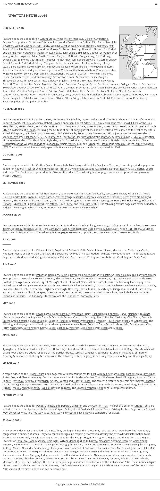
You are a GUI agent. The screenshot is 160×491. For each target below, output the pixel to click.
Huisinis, (92, 289)
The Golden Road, (66, 278)
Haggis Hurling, (93, 437)
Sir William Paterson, (40, 42)
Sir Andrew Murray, (70, 49)
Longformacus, (11, 94)
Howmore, (67, 285)
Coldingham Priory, (98, 225)
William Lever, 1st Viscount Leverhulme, (58, 119)
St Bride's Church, (121, 274)
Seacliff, (96, 349)
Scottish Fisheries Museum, (64, 320)
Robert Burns (110, 451)
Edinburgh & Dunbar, (109, 352)
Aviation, (132, 455)
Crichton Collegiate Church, (32, 91)
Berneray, (73, 289)
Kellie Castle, (87, 250)
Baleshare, (8, 289)
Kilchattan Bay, (78, 228)
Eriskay (91, 257)
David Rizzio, (34, 66)
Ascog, (66, 228)
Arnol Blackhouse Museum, (134, 292)
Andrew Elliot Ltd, (100, 98)
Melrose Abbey (118, 356)
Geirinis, (65, 274)
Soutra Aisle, (10, 91)
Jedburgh (19, 101)
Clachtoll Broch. (82, 380)
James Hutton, (95, 126)
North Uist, (21, 289)
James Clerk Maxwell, (115, 126)
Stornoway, (50, 296)
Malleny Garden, (85, 377)
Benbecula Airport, (135, 285)
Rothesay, (17, 228)
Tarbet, (152, 377)
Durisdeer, (59, 84)
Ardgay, (29, 380)
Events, (83, 458)
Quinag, (7, 387)
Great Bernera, (55, 292)
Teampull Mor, (11, 278)
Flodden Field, (19, 197)
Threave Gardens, (13, 80)
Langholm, (17, 98)
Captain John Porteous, (43, 59)
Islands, (144, 458)
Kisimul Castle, (48, 327)
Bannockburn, (99, 313)
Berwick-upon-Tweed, (33, 94)
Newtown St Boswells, (63, 345)
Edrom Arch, (61, 165)
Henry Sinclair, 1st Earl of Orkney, (32, 444)
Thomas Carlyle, (56, 56)
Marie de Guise (88, 451)
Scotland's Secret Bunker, (33, 320)
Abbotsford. (141, 320)
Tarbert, (7, 292)
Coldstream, (118, 98)
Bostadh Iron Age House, (17, 282)
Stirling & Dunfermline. (44, 356)
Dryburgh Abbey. (142, 356)
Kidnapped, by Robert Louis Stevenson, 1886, (37, 133)
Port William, (41, 73)
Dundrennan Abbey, (41, 77)
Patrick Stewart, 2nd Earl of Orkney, (23, 63)
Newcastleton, (47, 98)
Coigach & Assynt (65, 409)
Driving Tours (36, 373)
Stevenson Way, (18, 412)
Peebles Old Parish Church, (112, 91)
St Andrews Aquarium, (73, 193)
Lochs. (11, 172)
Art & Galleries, (136, 168)
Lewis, (67, 292)
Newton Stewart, (23, 73)
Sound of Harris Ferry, (139, 289)
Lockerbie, (111, 87)
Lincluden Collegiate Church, (125, 84)
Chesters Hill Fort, (51, 349)
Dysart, (101, 345)
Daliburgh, (54, 274)
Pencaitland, (53, 405)
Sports (149, 168)
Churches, (17, 458)
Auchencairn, (83, 77)
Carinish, (50, 278)
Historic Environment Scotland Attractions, (84, 168)
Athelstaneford (109, 349)
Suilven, (119, 384)
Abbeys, (98, 455)
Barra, (83, 324)
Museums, (20, 462)
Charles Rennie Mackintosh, (92, 45)
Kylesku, (16, 387)
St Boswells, (43, 345)
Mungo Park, (49, 448)
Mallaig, (15, 384)
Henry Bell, (120, 200)
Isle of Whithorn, (63, 70)
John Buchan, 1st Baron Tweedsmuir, (89, 444)
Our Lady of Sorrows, (144, 274)
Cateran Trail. (100, 405)
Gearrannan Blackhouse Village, (100, 292)
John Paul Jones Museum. (105, 165)
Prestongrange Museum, (69, 197)
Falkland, (65, 257)
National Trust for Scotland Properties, (37, 168)
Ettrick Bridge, (72, 98)
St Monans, (112, 345)
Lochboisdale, (103, 285)
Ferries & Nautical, (98, 458)
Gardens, (115, 458)
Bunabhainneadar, (87, 278)
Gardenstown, (40, 384)
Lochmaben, (97, 87)
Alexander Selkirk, (32, 448)
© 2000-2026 (97, 484)
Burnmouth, (134, 91)
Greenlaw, (41, 225)
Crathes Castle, (44, 165)
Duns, (74, 257)
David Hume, (66, 204)
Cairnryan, (26, 384)
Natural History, (118, 168)
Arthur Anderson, (66, 59)
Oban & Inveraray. (31, 377)
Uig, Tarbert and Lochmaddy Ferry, (132, 278)
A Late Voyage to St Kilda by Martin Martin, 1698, (118, 140)
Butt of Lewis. (105, 282)
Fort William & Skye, (137, 373)
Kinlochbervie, (80, 384)
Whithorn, (78, 70)
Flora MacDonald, (121, 448)
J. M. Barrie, (72, 56)
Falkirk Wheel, (35, 207)
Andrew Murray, (49, 49)
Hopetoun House (12, 253)
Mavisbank (75, 165)
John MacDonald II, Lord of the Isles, (131, 123)
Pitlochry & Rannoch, (14, 356)
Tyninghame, (10, 349)
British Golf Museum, (48, 193)
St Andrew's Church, (55, 87)
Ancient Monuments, (115, 455)
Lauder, (82, 257)
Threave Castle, (32, 80)
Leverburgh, (105, 289)
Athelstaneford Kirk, (29, 349)
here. (64, 469)
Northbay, (133, 313)
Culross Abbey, (132, 225)
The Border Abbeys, (62, 352)
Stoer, (153, 384)
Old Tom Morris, (101, 123)
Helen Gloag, (134, 200)
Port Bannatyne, (52, 228)
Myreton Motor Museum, (76, 349)
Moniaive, (47, 84)
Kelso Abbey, (140, 98)
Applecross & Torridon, (41, 409)
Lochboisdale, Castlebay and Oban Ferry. (124, 257)
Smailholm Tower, (86, 345)
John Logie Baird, (72, 52)
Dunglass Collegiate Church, (106, 94)
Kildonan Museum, (84, 285)
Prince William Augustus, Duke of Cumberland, (82, 38)
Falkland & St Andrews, (135, 352)
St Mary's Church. (26, 232)
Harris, (83, 289)
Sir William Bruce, (46, 38)
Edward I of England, (25, 204)
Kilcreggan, (129, 377)
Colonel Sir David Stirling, (25, 49)
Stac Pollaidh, (106, 384)
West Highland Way (78, 412)
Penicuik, (41, 405)
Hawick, (139, 94)
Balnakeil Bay (48, 387)
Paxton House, (103, 250)
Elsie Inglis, (53, 441)
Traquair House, (105, 320)
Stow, (83, 91)
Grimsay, (152, 285)
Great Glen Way (53, 412)
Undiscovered (21, 4)
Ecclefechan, (83, 87)
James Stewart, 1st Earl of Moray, (83, 63)
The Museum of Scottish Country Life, (35, 200)
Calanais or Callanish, (14, 296)
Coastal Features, (55, 458)
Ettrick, (60, 98)
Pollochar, (41, 274)
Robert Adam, (83, 123)
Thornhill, (18, 84)
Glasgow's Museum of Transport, (103, 197)
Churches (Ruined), (34, 458)
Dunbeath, (65, 384)
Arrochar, (142, 377)
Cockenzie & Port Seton (94, 327)
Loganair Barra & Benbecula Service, (52, 317)
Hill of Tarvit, (135, 193)
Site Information (57, 462)
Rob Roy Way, (35, 412)
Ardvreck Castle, (31, 387)
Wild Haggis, (109, 437)
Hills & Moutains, (130, 458)
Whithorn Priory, (94, 70)
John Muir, (149, 448)
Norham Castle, (55, 94)
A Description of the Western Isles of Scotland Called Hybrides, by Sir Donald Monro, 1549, (79, 138)
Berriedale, (18, 380)
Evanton (63, 380)
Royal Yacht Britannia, (67, 250)
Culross (123, 232)
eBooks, (31, 130)
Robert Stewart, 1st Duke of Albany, (23, 123)
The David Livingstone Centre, (74, 200)
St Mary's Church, (133, 349)
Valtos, (36, 282)
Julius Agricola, (23, 56)
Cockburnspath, (80, 94)
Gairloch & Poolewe (92, 409)
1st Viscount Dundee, (15, 451)
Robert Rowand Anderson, (59, 123)
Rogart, (7, 380)
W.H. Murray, (90, 441)
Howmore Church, (80, 274)
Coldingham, (117, 225)
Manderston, (120, 250)
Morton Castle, (32, 84)
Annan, (71, 87)
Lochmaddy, (36, 289)
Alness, (54, 380)
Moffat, (39, 87)
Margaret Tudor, (53, 63)
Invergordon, (42, 380)
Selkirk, (85, 98)
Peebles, (91, 91)
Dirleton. (17, 175)
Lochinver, (144, 384)
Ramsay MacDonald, (64, 42)
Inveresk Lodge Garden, (41, 197)
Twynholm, (94, 73)
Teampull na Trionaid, (32, 278)
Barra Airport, (31, 327)
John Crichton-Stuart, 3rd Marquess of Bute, (61, 126)
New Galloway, (50, 80)
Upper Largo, (60, 313)
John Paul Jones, (147, 444)
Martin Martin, (27, 126)
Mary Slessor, (10, 126)
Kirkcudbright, (57, 73)
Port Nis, (77, 292)
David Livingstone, (47, 204)
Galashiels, (73, 91)
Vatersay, (74, 327)
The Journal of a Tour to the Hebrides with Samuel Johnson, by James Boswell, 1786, (91, 136)
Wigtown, (8, 73)
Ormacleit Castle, (101, 274)
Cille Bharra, (134, 317)
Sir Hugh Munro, (12, 448)
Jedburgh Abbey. (39, 101)
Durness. (66, 387)
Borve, (123, 313)
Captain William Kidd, (93, 119)
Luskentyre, (104, 278)
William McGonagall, (71, 441)
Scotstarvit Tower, (116, 193)
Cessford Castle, (95, 193)
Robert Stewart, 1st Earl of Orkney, (97, 59)
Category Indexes (40, 455)
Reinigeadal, (119, 289)
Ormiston (77, 405)
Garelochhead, (114, 377)
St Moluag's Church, (57, 282)
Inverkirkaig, (130, 384)
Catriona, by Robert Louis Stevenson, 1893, (87, 133)
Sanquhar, (71, 84)
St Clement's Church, (24, 292)
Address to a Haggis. (138, 437)
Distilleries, (72, 458)
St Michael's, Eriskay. (39, 253)
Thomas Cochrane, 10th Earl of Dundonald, (130, 119)
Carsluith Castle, (20, 77)
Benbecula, (118, 285)
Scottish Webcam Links (90, 387)
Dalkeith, (66, 405)
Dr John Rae (49, 66)
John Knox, (137, 448)
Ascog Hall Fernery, (131, 228)
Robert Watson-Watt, (49, 52)
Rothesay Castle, (32, 228)
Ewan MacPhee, (37, 441)
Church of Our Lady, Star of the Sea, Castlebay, (100, 317)
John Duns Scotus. (89, 204)
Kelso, (129, 98)
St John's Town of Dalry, (72, 80)
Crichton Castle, (57, 91)
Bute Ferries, (95, 228)
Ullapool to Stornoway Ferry (83, 296)
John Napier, (103, 448)
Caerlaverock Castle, (22, 87)
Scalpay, (41, 292)
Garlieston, (110, 70)
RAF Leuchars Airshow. (86, 207)
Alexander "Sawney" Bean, (113, 441)
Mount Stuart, (111, 228)
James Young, (60, 444)
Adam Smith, (39, 56)
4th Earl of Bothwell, (83, 448)
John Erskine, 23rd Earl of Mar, (94, 42)
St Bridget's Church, (75, 225)
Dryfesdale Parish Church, (132, 87)
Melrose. (118, 327)
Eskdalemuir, (30, 98)
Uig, (42, 282)
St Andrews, (50, 207)
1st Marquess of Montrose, (42, 451)
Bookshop (26, 172)
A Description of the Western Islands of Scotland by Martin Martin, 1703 (76, 141)
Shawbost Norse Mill (80, 282)
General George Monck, (16, 59)
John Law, (22, 441)
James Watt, (64, 448)
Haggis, (79, 437)
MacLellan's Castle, (76, 73)
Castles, (7, 458)
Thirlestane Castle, (138, 250)
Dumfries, (103, 84)
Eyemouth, (128, 94)
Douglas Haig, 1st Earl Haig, (95, 56)
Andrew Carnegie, (69, 451)
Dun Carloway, (35, 296)
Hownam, (8, 101)
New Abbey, (93, 80)
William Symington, (102, 200)
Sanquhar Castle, (87, 84)
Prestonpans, (87, 320)
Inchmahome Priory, (79, 313)
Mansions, (8, 462)
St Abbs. (137, 232)
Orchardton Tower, (64, 77)
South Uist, (54, 285)
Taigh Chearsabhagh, (55, 289)
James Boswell (136, 126)
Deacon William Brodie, (74, 66)
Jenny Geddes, (91, 52)
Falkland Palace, (45, 250)
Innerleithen (122, 320)
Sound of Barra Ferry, (100, 324)
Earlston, (152, 87)
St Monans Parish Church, (134, 345)
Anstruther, (16, 327)
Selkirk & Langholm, (85, 352)
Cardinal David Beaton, (63, 45)
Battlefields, (144, 455)
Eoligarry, (113, 313)
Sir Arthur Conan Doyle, (124, 444)
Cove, (68, 94)
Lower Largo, (44, 313)
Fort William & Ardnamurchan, (108, 373)
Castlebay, (63, 327)
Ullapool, (93, 384)
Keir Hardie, (43, 45)
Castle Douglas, (99, 77)
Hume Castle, (55, 225)
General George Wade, (15, 42)
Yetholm (63, 207)
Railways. (37, 462)
